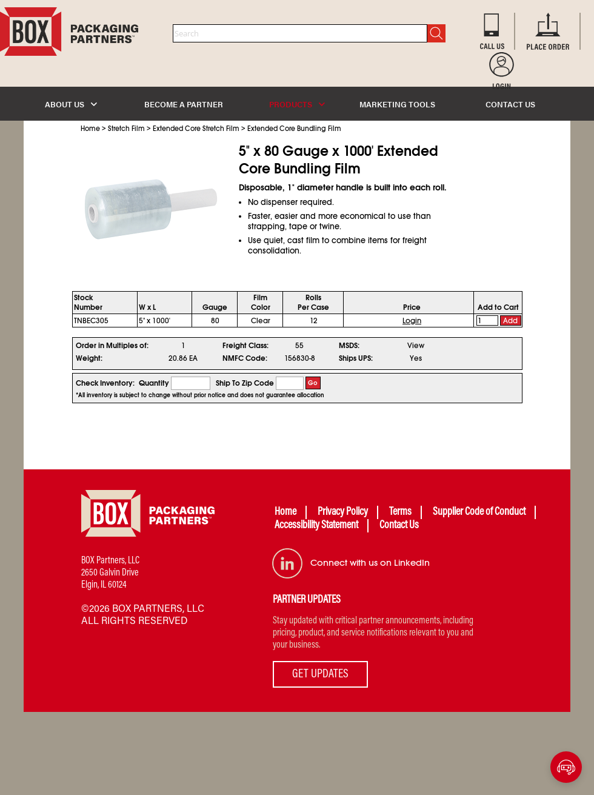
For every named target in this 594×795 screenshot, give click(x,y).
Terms (400, 512)
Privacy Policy (343, 512)
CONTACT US (510, 104)
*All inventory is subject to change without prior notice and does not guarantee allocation (200, 395)
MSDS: (349, 346)
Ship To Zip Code (245, 383)
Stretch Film (126, 128)
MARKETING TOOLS (397, 104)
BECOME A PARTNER (183, 104)
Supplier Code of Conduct (479, 512)
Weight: (89, 358)
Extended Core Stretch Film (196, 128)
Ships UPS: (356, 358)
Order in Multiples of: (112, 346)
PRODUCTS (297, 104)
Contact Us (399, 525)
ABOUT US (71, 104)
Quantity (154, 383)
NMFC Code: (244, 358)
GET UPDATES (320, 674)
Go (313, 383)
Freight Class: (245, 346)
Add (510, 321)
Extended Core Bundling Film (294, 128)
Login (411, 321)
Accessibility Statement (316, 525)
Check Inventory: (105, 383)
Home (90, 128)
